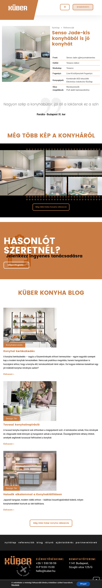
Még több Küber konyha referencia (51, 207)
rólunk (49, 543)
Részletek (15, 585)
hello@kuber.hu (45, 571)
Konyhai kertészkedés (19, 351)
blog (40, 543)
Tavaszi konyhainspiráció (21, 425)
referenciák (26, 543)
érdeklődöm (83, 7)
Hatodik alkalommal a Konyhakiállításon (32, 495)
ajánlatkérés (65, 543)
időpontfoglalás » (17, 265)
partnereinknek (86, 543)
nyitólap (10, 543)
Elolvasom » (8, 374)
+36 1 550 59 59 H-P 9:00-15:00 (46, 565)
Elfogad (83, 584)
